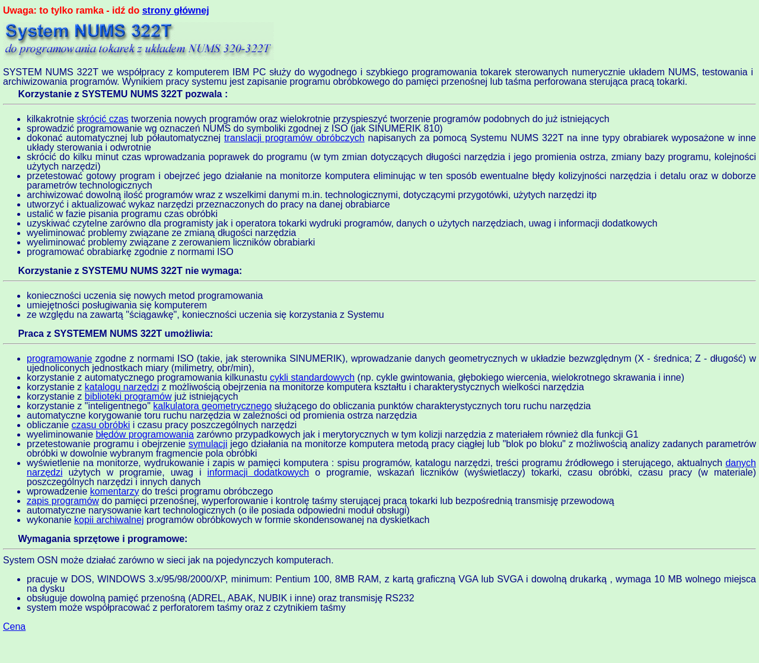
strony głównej (175, 10)
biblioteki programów (128, 396)
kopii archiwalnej (108, 520)
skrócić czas (102, 119)
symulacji (208, 444)
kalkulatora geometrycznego (212, 406)
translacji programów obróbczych (294, 138)
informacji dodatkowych (258, 472)
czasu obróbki (101, 425)
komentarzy (114, 491)
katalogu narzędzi (122, 387)
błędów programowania (145, 434)
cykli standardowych (312, 377)
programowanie (59, 358)
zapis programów (63, 501)
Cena (14, 626)
